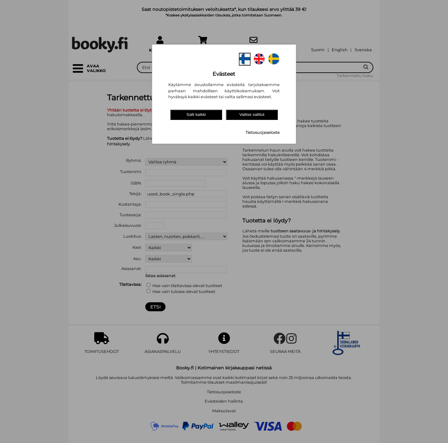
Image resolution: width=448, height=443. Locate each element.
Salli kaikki (196, 114)
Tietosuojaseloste (262, 132)
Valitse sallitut (251, 114)
